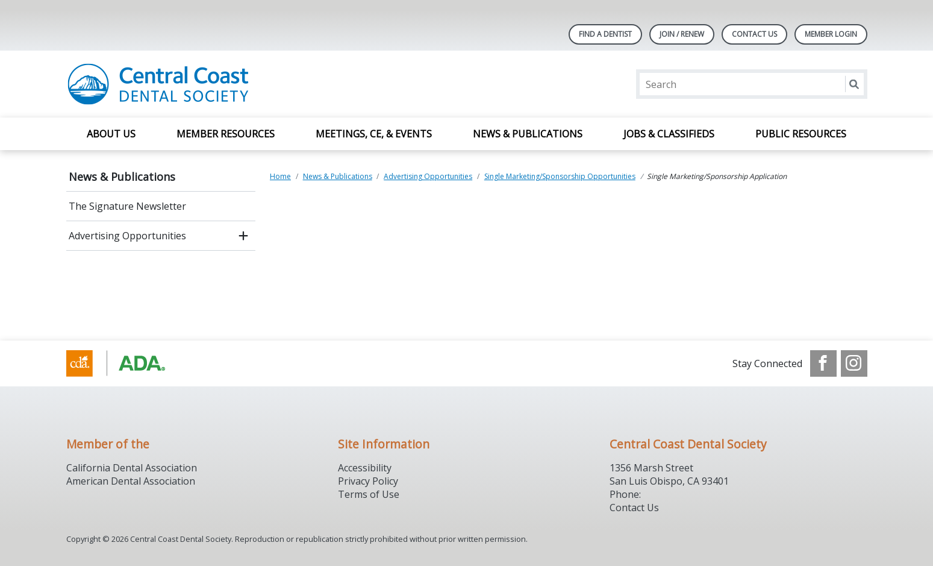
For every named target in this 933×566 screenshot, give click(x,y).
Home (280, 176)
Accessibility (365, 467)
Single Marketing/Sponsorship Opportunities (559, 176)
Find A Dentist (605, 34)
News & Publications (527, 133)
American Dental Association (130, 481)
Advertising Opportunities (127, 235)
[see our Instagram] (854, 363)
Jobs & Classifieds (668, 133)
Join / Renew (682, 34)
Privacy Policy (368, 481)
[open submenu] (243, 235)
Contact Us (754, 34)
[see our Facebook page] (823, 363)
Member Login (831, 34)
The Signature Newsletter (127, 206)
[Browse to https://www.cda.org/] (127, 363)
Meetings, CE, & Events (374, 133)
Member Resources (225, 133)
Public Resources (800, 133)
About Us (111, 133)
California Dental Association (131, 467)
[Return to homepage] (222, 84)
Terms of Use (368, 494)
